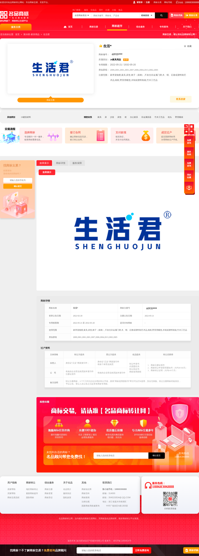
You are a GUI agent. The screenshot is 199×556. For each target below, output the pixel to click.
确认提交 (18, 186)
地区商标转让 (32, 489)
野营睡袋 (179, 117)
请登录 (140, 2)
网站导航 (168, 2)
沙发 (112, 117)
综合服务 (140, 27)
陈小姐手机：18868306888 (114, 489)
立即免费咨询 (142, 550)
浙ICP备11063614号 (122, 541)
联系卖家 (180, 99)
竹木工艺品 (160, 117)
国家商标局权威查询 (91, 506)
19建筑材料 (26, 117)
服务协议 (67, 493)
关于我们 (187, 27)
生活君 (46, 34)
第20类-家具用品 (31, 34)
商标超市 (117, 26)
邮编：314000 (108, 493)
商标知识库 (87, 489)
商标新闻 (86, 497)
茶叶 (101, 10)
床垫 (119, 117)
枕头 (170, 117)
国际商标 (30, 497)
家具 (99, 117)
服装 (86, 10)
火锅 (114, 10)
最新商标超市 (32, 493)
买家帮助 (11, 493)
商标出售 (192, 15)
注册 (148, 2)
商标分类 (158, 2)
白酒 (107, 10)
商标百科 (86, 493)
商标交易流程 (13, 497)
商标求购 (176, 15)
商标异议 (49, 497)
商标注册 (93, 27)
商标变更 (49, 493)
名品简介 (67, 489)
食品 (120, 10)
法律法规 (86, 501)
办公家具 (134, 117)
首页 (70, 27)
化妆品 (94, 10)
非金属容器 (146, 117)
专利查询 (164, 27)
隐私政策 (67, 497)
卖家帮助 (11, 489)
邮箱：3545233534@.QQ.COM (116, 497)
